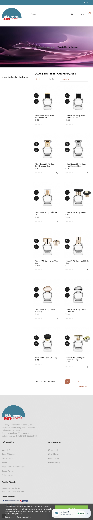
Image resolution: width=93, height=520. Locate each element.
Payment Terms (7, 458)
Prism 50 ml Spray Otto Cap (46, 358)
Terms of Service (8, 454)
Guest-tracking (54, 462)
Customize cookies (23, 517)
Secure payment (8, 471)
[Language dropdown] (87, 2)
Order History (53, 458)
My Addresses (53, 454)
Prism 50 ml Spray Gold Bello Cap (77, 262)
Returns (4, 462)
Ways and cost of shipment (13, 466)
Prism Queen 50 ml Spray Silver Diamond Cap (75, 165)
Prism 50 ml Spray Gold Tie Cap (46, 213)
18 (86, 381)
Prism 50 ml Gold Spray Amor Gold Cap (75, 359)
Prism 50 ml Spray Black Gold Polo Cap (44, 117)
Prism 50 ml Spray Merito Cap (75, 213)
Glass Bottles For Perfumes (15, 77)
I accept (71, 508)
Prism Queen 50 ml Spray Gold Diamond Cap (45, 165)
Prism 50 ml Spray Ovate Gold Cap (45, 310)
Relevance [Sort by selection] (75, 79)
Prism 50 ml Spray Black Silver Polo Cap (75, 117)
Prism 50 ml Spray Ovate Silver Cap (75, 310)
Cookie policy (10, 517)
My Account (53, 450)
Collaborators (7, 475)
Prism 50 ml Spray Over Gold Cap (46, 262)
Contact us (6, 450)
